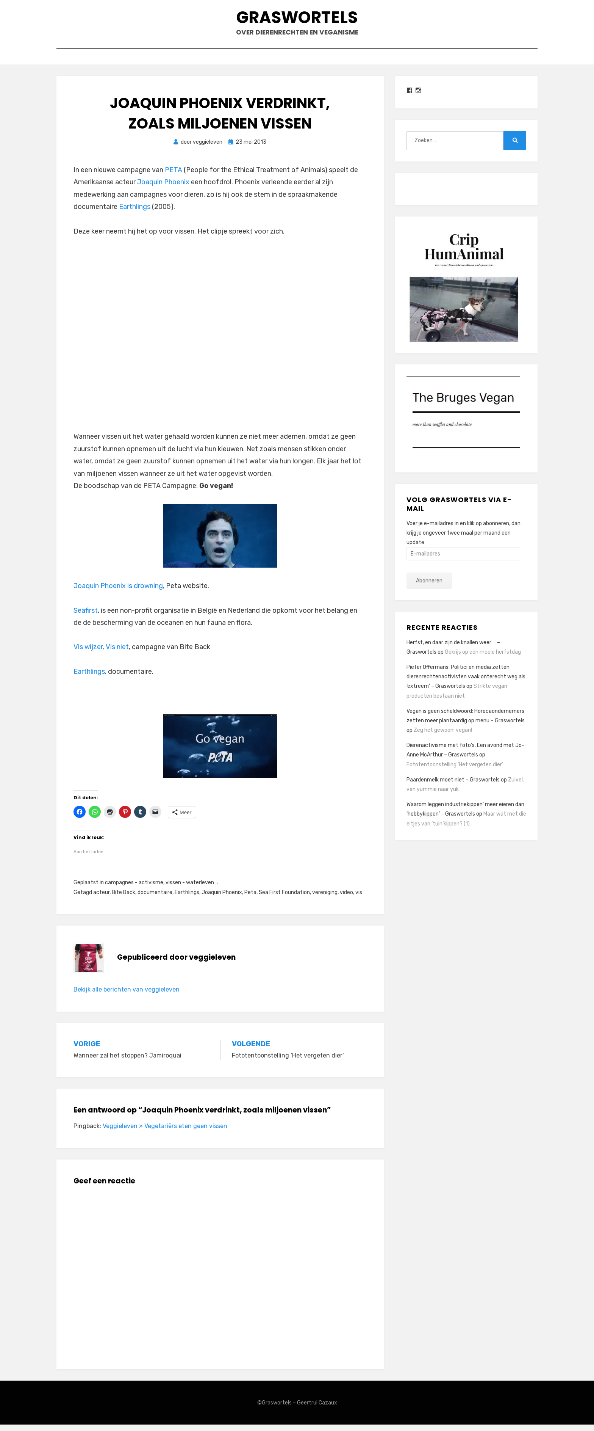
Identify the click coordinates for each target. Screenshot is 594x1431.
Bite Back (123, 899)
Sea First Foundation (284, 899)
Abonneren (429, 587)
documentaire (155, 899)
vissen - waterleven (190, 889)
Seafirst (85, 617)
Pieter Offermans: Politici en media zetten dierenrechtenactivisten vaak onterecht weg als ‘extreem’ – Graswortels (465, 683)
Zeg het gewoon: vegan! (443, 736)
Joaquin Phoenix (163, 189)
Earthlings (134, 213)
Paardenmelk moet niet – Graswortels (453, 786)
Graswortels (297, 19)
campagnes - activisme (134, 889)
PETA (173, 176)
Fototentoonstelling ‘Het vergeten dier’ (454, 771)
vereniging (325, 899)
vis (358, 899)
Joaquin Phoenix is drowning (118, 592)
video (346, 899)
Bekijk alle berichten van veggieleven (126, 996)
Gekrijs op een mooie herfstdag (483, 658)
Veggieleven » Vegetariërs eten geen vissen (165, 1132)
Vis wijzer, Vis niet (101, 654)
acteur (101, 899)
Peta (250, 899)
